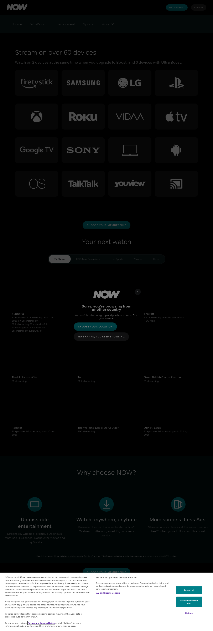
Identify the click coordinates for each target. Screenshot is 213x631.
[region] (106, 602)
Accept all (189, 590)
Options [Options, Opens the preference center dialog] (189, 612)
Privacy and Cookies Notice (41, 622)
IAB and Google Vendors (108, 592)
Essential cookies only (189, 601)
